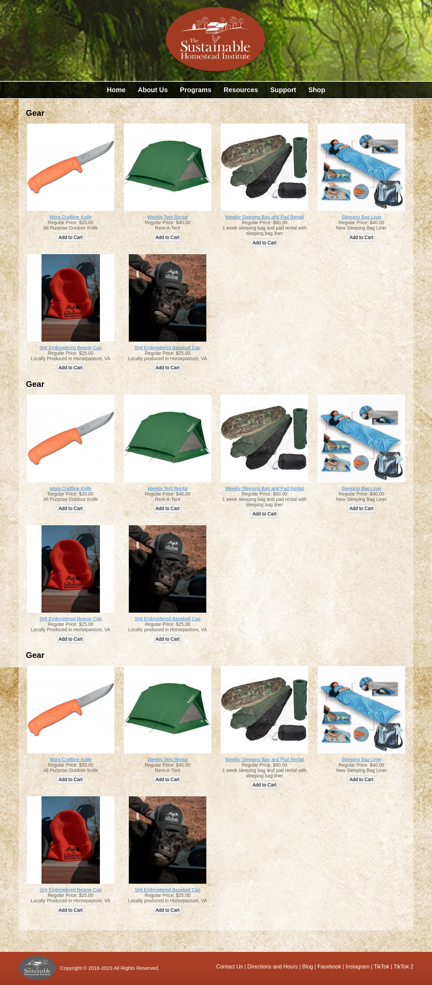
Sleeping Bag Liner (361, 217)
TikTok (381, 966)
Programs (195, 90)
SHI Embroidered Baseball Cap (167, 347)
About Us (153, 90)
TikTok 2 (403, 966)
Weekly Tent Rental (167, 217)
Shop (316, 90)
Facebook (329, 966)
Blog (307, 966)
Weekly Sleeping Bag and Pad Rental (264, 217)
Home (116, 90)
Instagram (358, 966)
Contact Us (230, 966)
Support (283, 90)
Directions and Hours (272, 966)
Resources (240, 90)
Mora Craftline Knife (70, 217)
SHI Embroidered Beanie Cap (70, 347)
